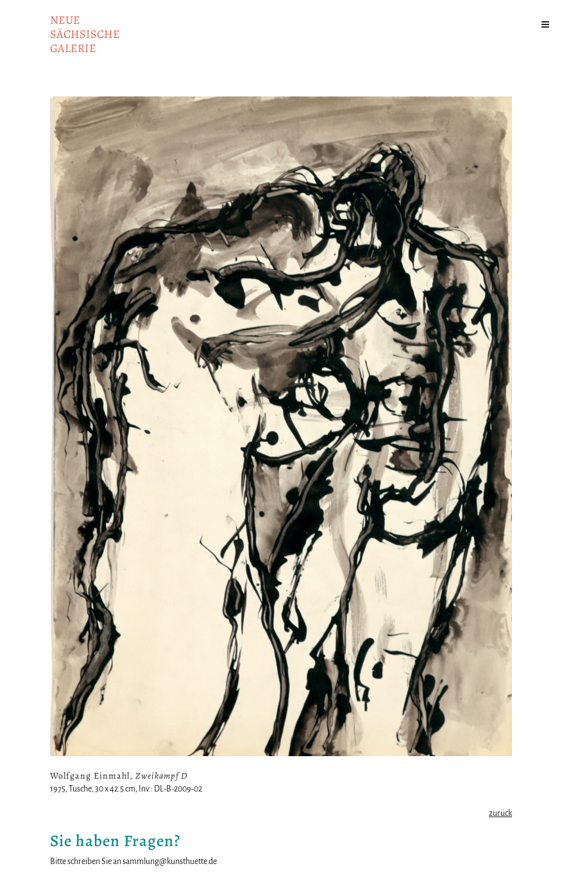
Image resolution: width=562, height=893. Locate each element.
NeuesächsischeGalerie (85, 34)
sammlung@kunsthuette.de (170, 861)
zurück (500, 813)
